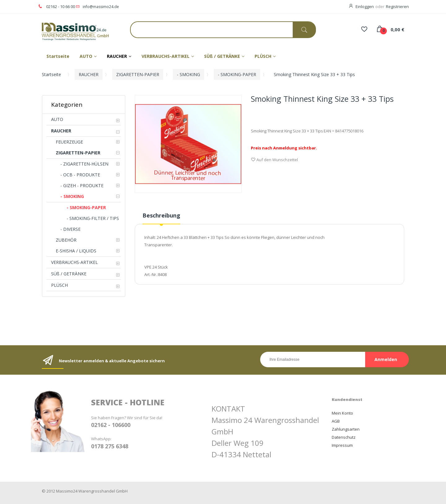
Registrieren (397, 6)
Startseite (51, 74)
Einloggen (365, 6)
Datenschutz (344, 437)
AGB (336, 421)
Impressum (342, 445)
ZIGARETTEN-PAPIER (137, 74)
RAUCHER (88, 74)
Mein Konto (342, 413)
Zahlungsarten (346, 429)
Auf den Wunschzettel (274, 160)
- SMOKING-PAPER (237, 74)
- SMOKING (188, 74)
